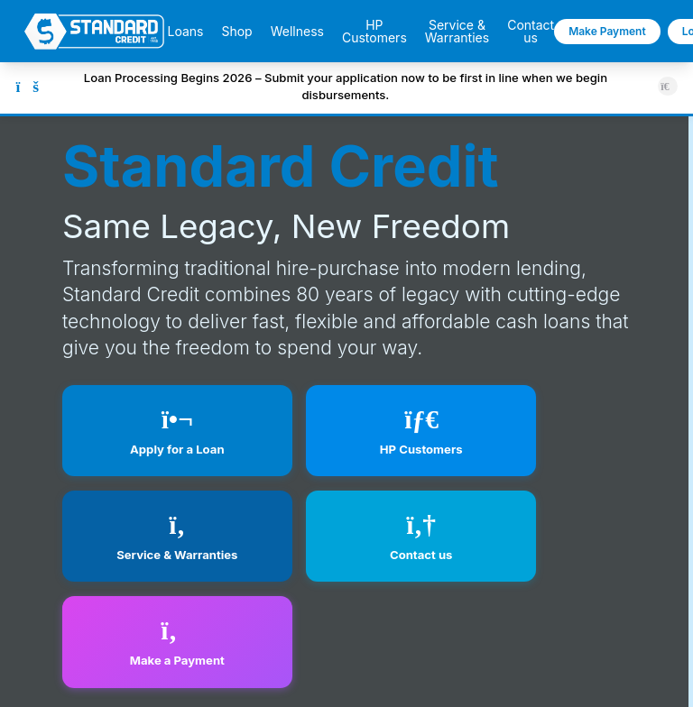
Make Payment (607, 31)
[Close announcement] (667, 86)
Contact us (530, 31)
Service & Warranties (457, 31)
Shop (236, 31)
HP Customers (374, 31)
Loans (185, 31)
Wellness (297, 31)
